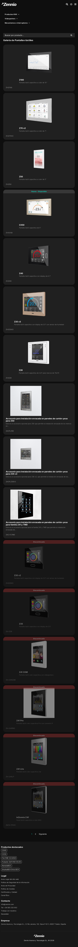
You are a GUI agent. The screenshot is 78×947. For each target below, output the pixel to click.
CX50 (21, 225)
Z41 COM (23, 672)
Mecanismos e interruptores (17, 23)
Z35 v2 (17, 575)
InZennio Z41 (22, 817)
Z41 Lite (20, 769)
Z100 (21, 80)
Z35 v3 (17, 322)
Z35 (21, 624)
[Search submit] (71, 35)
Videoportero (11, 18)
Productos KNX (12, 14)
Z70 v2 (22, 128)
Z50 (21, 176)
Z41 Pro (20, 720)
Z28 (21, 370)
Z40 (21, 273)
